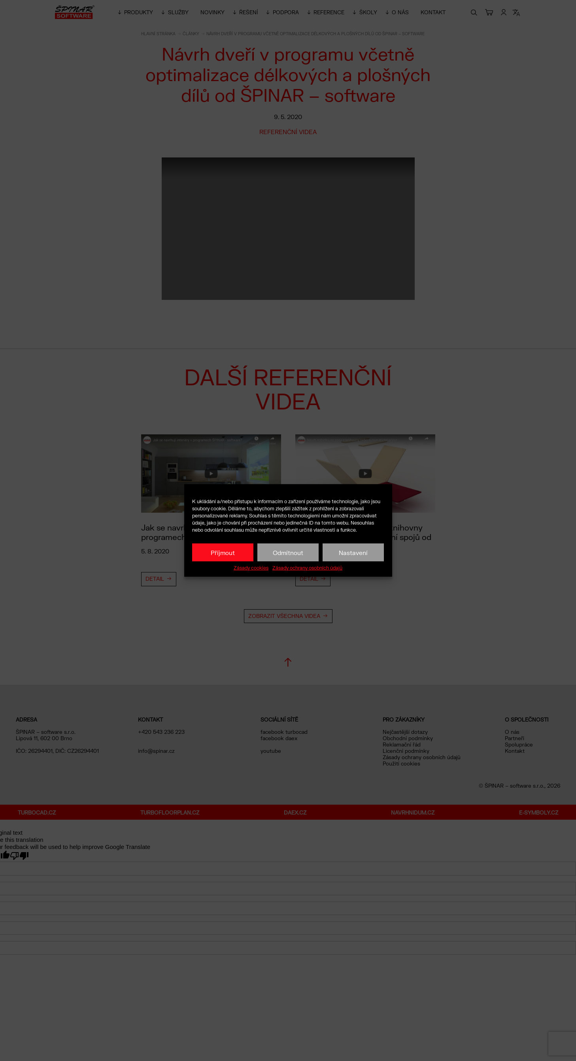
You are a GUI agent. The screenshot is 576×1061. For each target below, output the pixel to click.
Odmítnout (288, 552)
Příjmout (223, 552)
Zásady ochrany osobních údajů (307, 568)
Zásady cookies (251, 568)
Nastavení (353, 552)
